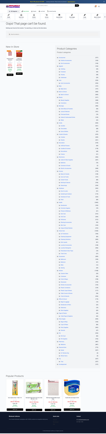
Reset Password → (72, 1)
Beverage (61, 106)
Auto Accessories (65, 83)
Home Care (62, 231)
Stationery (63, 308)
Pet (60, 333)
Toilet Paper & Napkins (67, 316)
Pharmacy (61, 342)
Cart (54, 424)
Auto (60, 81)
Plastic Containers (65, 288)
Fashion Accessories (66, 61)
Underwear (63, 78)
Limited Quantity (51, 11)
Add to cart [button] (10, 75)
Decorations (64, 152)
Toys (62, 362)
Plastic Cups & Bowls (66, 291)
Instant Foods (64, 180)
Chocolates (64, 129)
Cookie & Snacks (63, 135)
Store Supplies (64, 311)
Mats (62, 265)
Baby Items (64, 89)
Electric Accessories (66, 169)
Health (60, 203)
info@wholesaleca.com (83, 420)
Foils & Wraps (64, 280)
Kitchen (61, 271)
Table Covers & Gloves (66, 294)
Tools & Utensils (65, 297)
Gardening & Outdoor (66, 194)
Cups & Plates (64, 325)
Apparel (61, 66)
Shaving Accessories (66, 223)
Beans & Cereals (65, 174)
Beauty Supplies (65, 101)
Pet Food (63, 336)
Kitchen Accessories (66, 285)
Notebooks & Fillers (66, 305)
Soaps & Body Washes (66, 228)
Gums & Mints (64, 132)
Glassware (63, 282)
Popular (33, 11)
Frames (63, 154)
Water (62, 120)
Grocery (61, 172)
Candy (60, 123)
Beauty (60, 98)
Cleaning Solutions (66, 240)
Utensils (63, 331)
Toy (60, 359)
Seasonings (64, 186)
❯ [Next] (104, 17)
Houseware (62, 257)
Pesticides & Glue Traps (67, 251)
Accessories (62, 58)
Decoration (62, 143)
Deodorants (64, 206)
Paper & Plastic (63, 314)
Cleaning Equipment (66, 237)
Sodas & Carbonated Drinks (68, 118)
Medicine (63, 345)
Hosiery (63, 75)
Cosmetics (63, 103)
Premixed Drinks (65, 115)
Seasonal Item (62, 348)
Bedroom (63, 262)
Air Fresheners (64, 234)
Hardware (61, 189)
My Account (55, 422)
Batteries (63, 163)
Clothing (63, 69)
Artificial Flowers (65, 146)
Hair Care (63, 214)
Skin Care (63, 225)
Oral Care (63, 217)
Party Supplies (64, 328)
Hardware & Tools (65, 197)
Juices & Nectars (65, 112)
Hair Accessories (65, 64)
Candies (63, 126)
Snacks (63, 140)
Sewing (63, 268)
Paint (62, 200)
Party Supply (62, 319)
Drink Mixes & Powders (67, 109)
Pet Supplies (64, 339)
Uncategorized (62, 365)
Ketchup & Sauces (65, 183)
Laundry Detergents (66, 248)
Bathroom (63, 260)
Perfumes (63, 220)
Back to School (63, 92)
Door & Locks (64, 191)
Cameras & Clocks (65, 166)
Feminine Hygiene (65, 209)
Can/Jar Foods (65, 177)
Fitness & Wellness (66, 211)
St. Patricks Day (65, 353)
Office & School (63, 299)
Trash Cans (64, 254)
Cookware (63, 277)
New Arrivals (25, 11)
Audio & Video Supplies (67, 160)
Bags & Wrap (64, 322)
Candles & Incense (65, 149)
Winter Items (64, 356)
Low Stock (42, 11)
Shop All (55, 420)
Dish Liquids (64, 243)
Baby (60, 86)
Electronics (62, 157)
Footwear (63, 72)
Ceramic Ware (64, 274)
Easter (62, 351)
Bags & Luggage (65, 302)
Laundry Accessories (66, 245)
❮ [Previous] (1, 17)
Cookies (63, 137)
